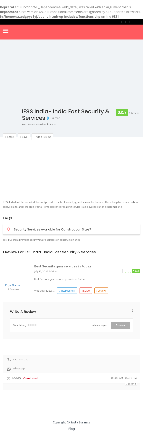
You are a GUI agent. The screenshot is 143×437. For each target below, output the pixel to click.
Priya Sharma (12, 285)
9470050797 (21, 360)
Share (9, 137)
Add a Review (42, 137)
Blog (71, 429)
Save (23, 137)
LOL (86, 290)
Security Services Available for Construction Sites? (49, 229)
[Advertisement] (71, 172)
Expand (131, 383)
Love (101, 290)
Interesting (67, 290)
